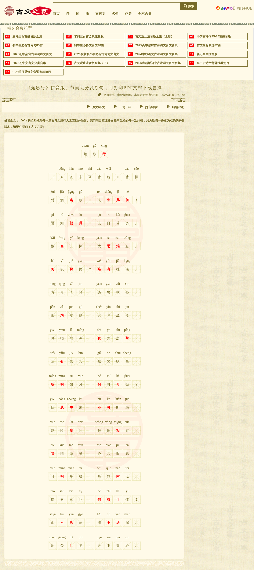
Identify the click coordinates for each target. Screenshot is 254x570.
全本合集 (145, 13)
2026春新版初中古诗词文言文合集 (157, 63)
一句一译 (122, 107)
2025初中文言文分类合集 (29, 63)
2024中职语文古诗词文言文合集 (156, 54)
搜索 (189, 6)
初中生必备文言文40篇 (89, 45)
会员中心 (224, 8)
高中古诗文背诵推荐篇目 (213, 63)
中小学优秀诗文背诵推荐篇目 (31, 72)
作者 (128, 13)
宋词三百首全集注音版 (89, 36)
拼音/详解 (149, 107)
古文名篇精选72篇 (209, 45)
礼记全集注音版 (207, 54)
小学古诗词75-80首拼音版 (214, 36)
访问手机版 (242, 8)
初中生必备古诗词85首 (27, 45)
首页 (56, 13)
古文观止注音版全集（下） (91, 63)
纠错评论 (175, 107)
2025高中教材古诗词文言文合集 (156, 45)
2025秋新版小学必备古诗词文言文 (96, 54)
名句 (115, 13)
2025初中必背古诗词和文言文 (32, 54)
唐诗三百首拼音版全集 (27, 36)
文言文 (100, 13)
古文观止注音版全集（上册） (154, 36)
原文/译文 (96, 107)
